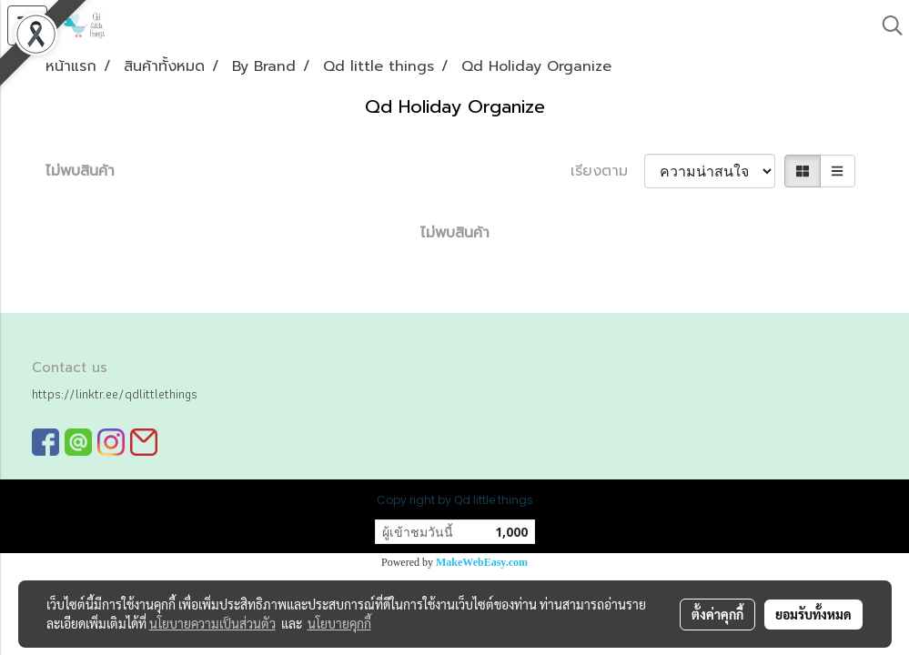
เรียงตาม (607, 171)
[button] (886, 25)
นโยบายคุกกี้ (339, 623)
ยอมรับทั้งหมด (813, 614)
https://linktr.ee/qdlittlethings (114, 394)
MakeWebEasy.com (482, 562)
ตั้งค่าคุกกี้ (717, 614)
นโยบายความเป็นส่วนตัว (212, 623)
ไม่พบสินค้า (80, 171)
